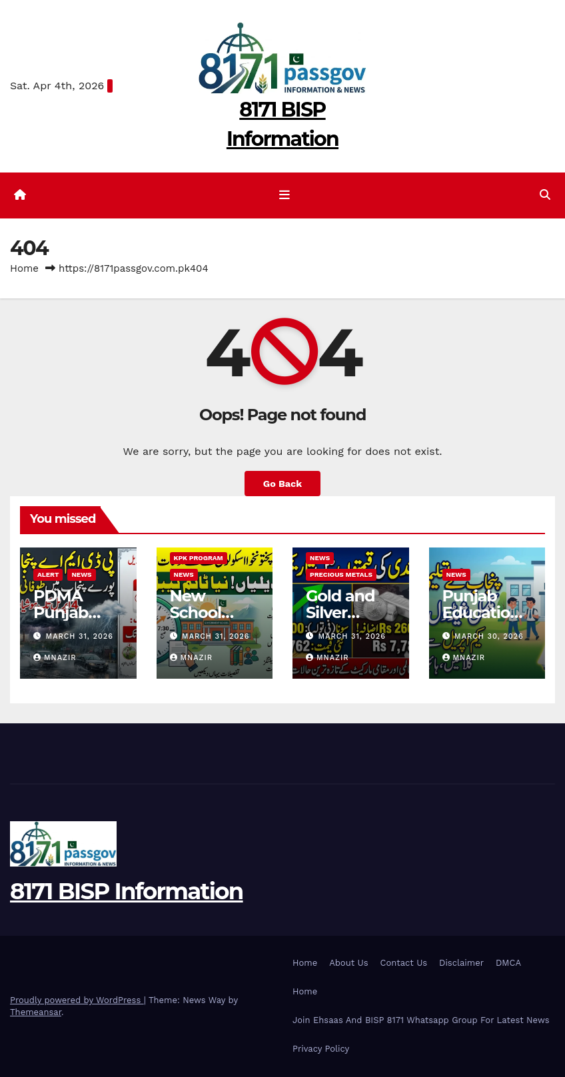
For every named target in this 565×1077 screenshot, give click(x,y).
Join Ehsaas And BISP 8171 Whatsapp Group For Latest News (420, 1020)
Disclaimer (461, 963)
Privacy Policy (320, 1049)
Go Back (282, 483)
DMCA (508, 963)
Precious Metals (341, 574)
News (81, 574)
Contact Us (404, 963)
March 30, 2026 (489, 636)
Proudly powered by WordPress (77, 1000)
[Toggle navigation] (285, 195)
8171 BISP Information (126, 891)
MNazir (55, 657)
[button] (545, 194)
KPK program (198, 557)
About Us (348, 963)
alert (48, 574)
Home (24, 268)
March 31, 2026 (79, 636)
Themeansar (35, 1012)
